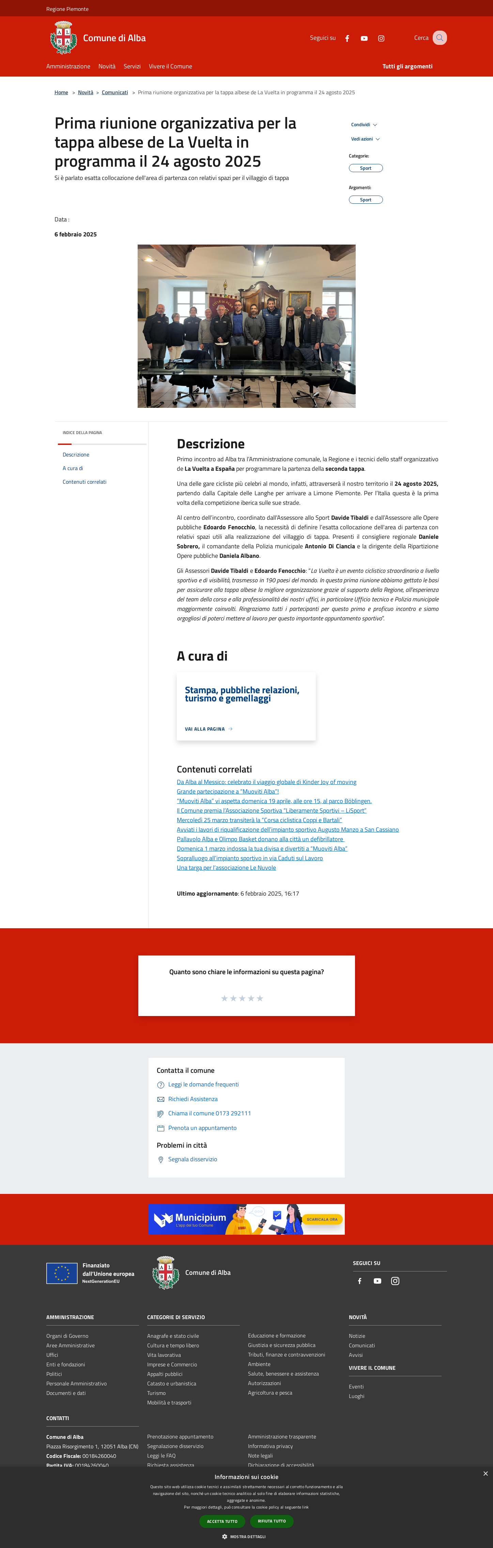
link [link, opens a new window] (305, 1507)
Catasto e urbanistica (171, 1383)
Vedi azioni (366, 139)
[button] (246, 1536)
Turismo (156, 1393)
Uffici (52, 1355)
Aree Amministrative (70, 1345)
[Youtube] (358, 37)
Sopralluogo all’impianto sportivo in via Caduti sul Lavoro (250, 858)
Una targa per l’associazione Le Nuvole (226, 867)
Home (61, 92)
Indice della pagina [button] (82, 432)
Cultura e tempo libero (173, 1345)
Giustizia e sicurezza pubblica (281, 1345)
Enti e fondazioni (65, 1364)
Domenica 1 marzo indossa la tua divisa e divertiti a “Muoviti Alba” (262, 848)
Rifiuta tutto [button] (272, 1521)
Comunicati (115, 92)
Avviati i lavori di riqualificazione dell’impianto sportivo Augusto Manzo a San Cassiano (288, 829)
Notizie (357, 1336)
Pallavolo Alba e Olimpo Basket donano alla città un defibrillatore (260, 839)
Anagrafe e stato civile (173, 1336)
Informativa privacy (270, 1446)
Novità (85, 92)
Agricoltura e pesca (270, 1392)
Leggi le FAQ (161, 1455)
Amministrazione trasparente (282, 1436)
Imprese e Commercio (172, 1364)
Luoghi (357, 1396)
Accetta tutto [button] (222, 1521)
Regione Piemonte (67, 9)
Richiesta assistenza (170, 1465)
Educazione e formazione (277, 1335)
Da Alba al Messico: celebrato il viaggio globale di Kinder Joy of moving (266, 781)
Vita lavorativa (164, 1355)
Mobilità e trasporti (169, 1402)
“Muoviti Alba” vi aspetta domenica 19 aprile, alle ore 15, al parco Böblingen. (274, 800)
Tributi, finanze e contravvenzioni (286, 1354)
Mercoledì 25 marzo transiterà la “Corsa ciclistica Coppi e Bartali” (259, 820)
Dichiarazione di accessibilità (281, 1465)
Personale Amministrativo (76, 1383)
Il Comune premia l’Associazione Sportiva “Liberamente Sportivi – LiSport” (272, 810)
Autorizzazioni (264, 1383)
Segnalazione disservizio (175, 1446)
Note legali (260, 1455)
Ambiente (259, 1364)
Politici (54, 1374)
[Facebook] (341, 37)
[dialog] (246, 1507)
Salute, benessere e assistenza (283, 1373)
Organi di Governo (67, 1336)
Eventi (356, 1386)
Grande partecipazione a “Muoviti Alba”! (228, 791)
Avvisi (356, 1355)
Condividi (365, 125)
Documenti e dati (66, 1393)
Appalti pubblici (165, 1374)
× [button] (485, 1474)
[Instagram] (375, 37)
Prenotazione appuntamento (180, 1436)
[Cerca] (439, 38)
